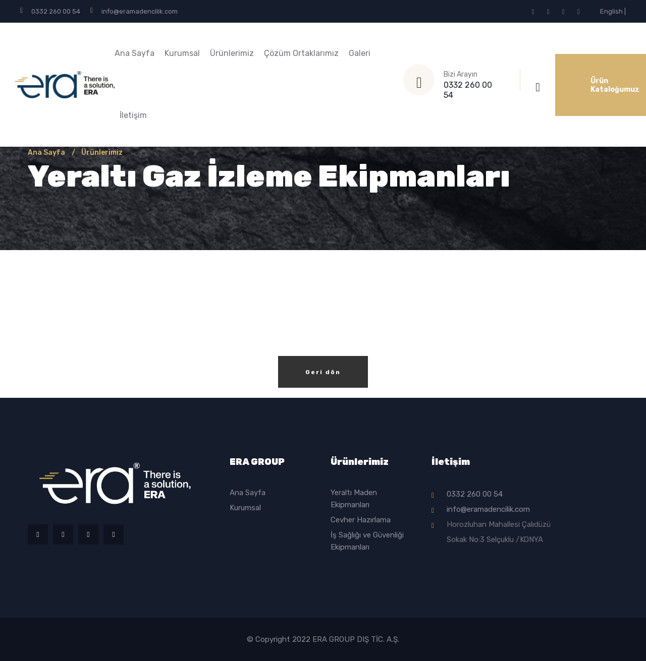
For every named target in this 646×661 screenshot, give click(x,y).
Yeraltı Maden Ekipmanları (354, 498)
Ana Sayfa (134, 53)
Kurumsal (182, 53)
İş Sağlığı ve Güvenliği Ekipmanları (367, 541)
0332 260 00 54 (55, 11)
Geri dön (323, 372)
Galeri (359, 53)
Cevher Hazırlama (361, 519)
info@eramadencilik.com (139, 11)
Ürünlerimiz (232, 53)
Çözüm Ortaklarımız (301, 53)
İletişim (133, 115)
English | (613, 11)
